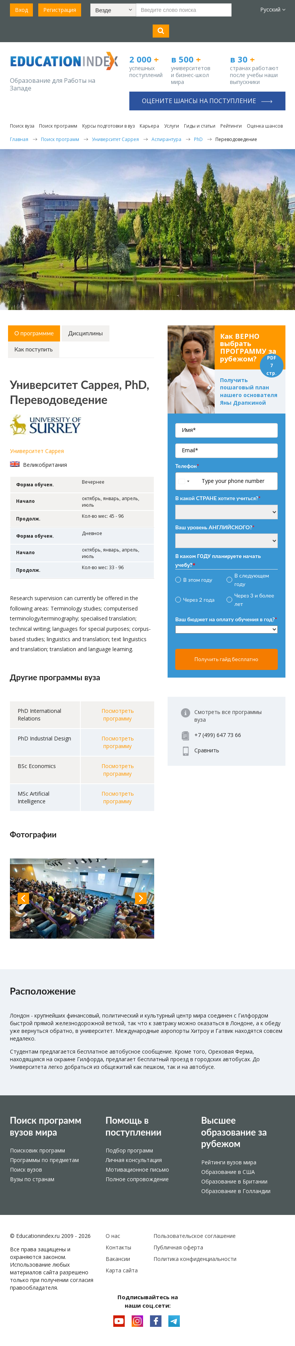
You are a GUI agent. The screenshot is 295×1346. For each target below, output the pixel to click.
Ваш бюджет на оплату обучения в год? (226, 619)
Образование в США (228, 1171)
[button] (113, 9)
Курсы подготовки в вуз (108, 126)
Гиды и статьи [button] (199, 126)
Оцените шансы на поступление (207, 101)
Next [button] (141, 898)
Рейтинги (231, 126)
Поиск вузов (26, 1169)
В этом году (197, 579)
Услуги (171, 126)
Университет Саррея (37, 451)
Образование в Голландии (236, 1191)
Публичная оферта (178, 1247)
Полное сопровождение (137, 1179)
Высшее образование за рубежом (234, 1132)
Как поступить (34, 349)
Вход (21, 9)
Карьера (149, 126)
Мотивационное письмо (137, 1169)
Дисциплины (85, 333)
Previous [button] (23, 898)
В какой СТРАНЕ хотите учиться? (218, 498)
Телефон (187, 466)
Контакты (118, 1247)
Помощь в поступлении (134, 1126)
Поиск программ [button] (58, 126)
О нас (113, 1235)
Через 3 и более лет (254, 599)
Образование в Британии (234, 1181)
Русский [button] (272, 9)
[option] (82, 898)
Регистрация (59, 9)
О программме (34, 333)
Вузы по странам (32, 1179)
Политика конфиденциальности (194, 1258)
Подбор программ (129, 1150)
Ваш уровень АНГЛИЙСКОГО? (214, 527)
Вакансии (118, 1258)
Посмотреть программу (117, 714)
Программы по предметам (44, 1160)
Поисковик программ (37, 1150)
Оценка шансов (265, 126)
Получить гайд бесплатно (226, 659)
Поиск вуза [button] (22, 126)
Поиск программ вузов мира (45, 1126)
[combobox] (188, 481)
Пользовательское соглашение (194, 1235)
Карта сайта (122, 1270)
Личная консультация (134, 1160)
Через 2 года (199, 599)
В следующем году (252, 579)
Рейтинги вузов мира (228, 1162)
